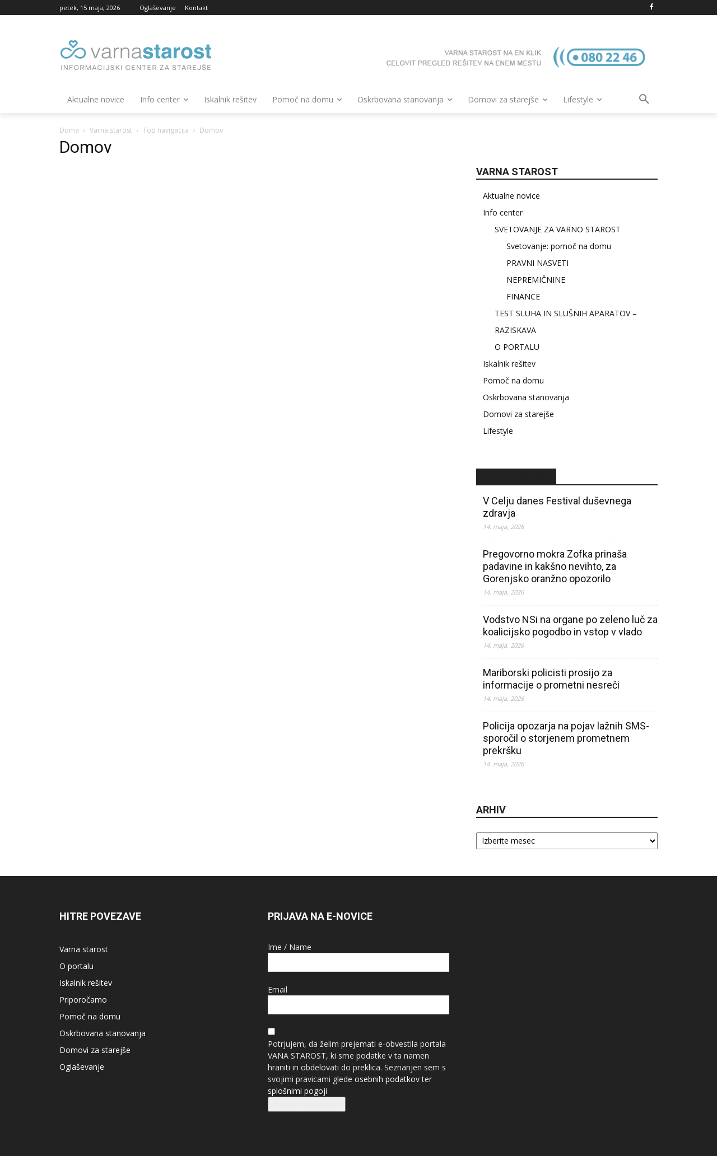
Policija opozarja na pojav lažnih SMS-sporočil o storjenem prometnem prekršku (566, 738)
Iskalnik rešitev (509, 363)
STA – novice (516, 477)
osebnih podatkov (387, 1079)
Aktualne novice (511, 195)
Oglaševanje (81, 1066)
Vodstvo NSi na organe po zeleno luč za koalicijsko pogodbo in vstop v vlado (570, 626)
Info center (503, 212)
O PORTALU (517, 346)
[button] (644, 99)
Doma (69, 130)
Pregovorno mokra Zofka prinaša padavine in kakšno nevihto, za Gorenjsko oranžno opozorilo (555, 566)
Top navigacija (166, 130)
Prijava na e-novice (306, 1104)
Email (277, 989)
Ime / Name (289, 947)
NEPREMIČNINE (535, 279)
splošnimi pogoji (297, 1090)
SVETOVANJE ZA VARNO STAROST (558, 229)
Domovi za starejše (518, 414)
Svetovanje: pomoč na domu (558, 246)
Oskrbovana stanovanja (526, 397)
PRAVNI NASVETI (537, 263)
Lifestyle (498, 430)
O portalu (76, 966)
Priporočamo (83, 999)
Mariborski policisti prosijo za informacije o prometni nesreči (551, 679)
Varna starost (111, 130)
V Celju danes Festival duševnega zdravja (557, 507)
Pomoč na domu (513, 380)
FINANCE (523, 296)
